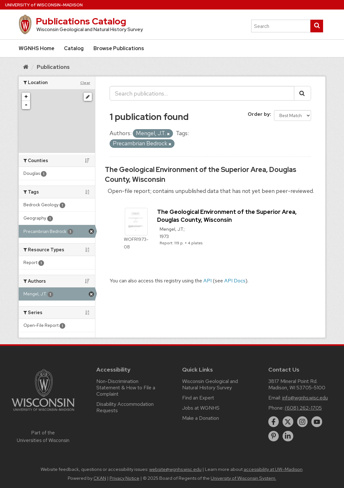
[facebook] (273, 421)
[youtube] (316, 421)
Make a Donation (200, 418)
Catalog (74, 48)
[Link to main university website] (43, 412)
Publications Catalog (81, 21)
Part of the (43, 437)
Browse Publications (118, 48)
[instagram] (302, 421)
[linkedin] (288, 436)
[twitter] (288, 421)
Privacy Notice (124, 478)
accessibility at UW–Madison (273, 469)
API (207, 280)
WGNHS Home (36, 48)
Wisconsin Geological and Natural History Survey (210, 384)
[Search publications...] (202, 93)
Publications (53, 66)
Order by (259, 114)
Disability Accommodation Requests (125, 407)
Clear (85, 82)
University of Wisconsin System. (243, 478)
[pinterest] (273, 436)
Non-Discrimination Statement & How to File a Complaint (125, 387)
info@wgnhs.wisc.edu (305, 397)
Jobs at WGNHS (201, 408)
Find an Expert (198, 397)
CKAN (99, 478)
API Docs (234, 280)
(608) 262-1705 (303, 408)
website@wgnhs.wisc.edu (175, 469)
